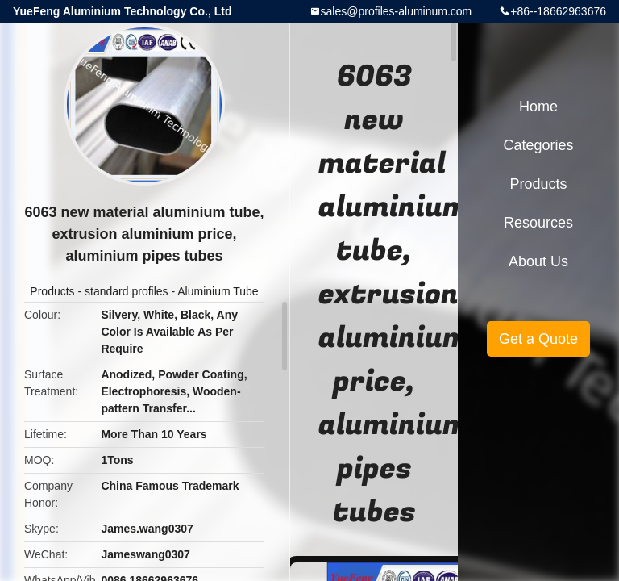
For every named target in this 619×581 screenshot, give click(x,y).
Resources (538, 223)
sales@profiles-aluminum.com (396, 11)
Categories (538, 145)
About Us (538, 261)
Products (52, 291)
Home (538, 106)
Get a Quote (538, 339)
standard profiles (126, 291)
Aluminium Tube (217, 291)
